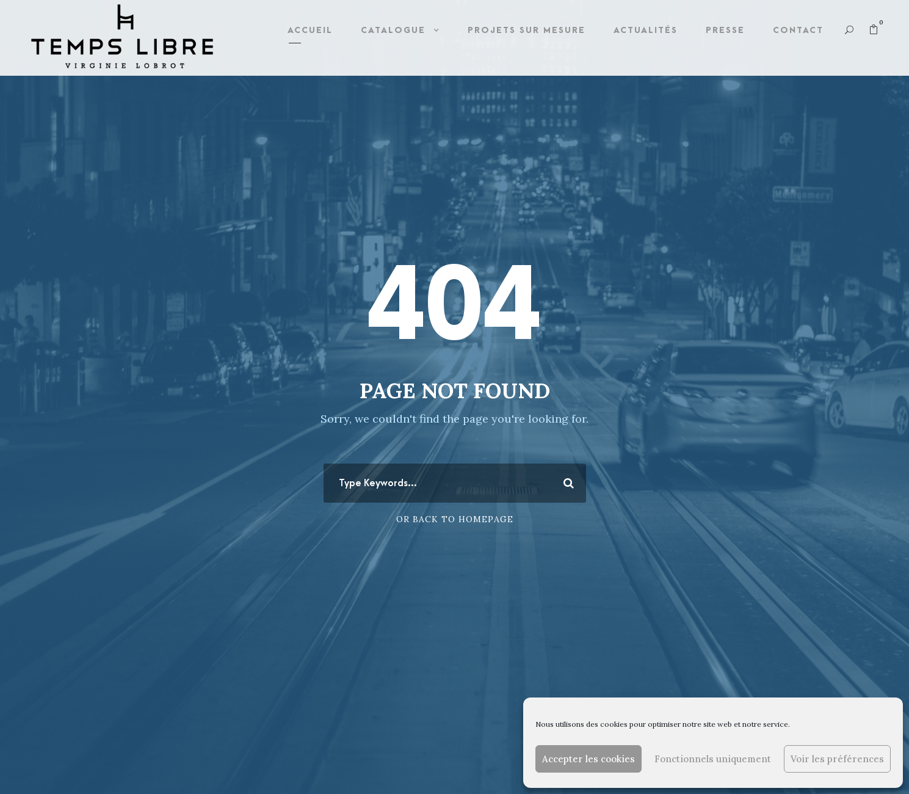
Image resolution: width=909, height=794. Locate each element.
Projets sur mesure (526, 30)
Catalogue (393, 30)
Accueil (310, 30)
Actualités (646, 30)
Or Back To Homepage (454, 519)
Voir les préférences (837, 759)
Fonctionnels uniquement (712, 759)
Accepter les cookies (588, 759)
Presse (725, 30)
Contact (798, 30)
